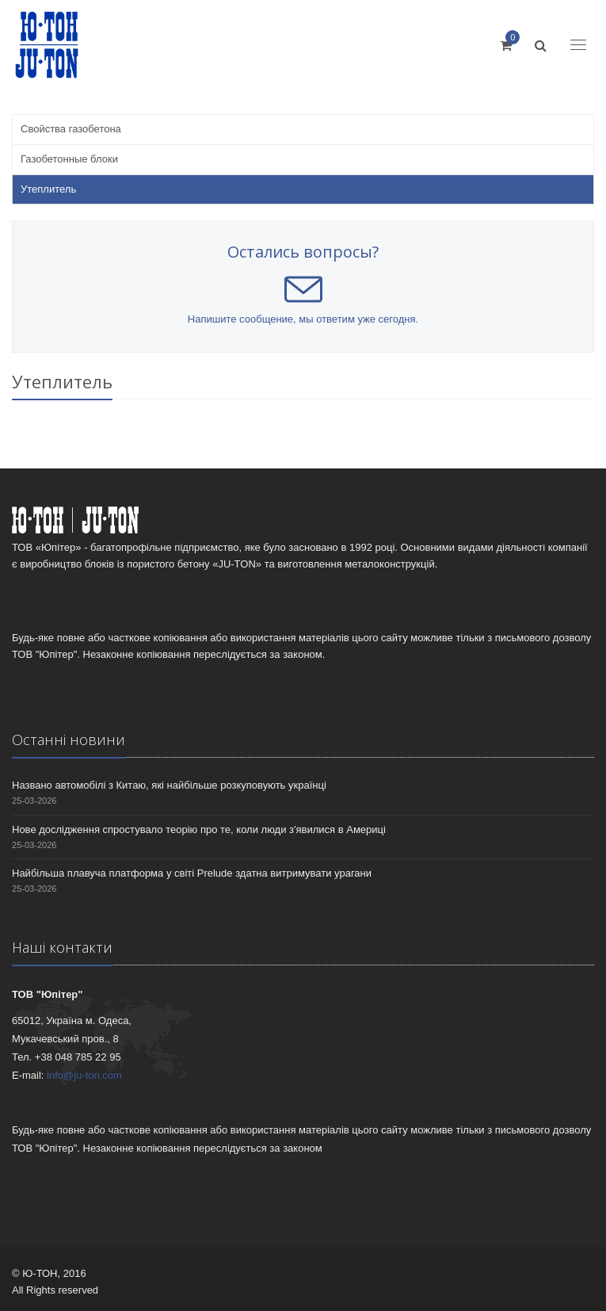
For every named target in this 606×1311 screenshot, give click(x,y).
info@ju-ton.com (84, 1075)
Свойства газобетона (71, 129)
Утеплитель (48, 189)
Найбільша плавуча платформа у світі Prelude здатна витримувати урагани (192, 873)
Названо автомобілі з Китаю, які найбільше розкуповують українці (169, 785)
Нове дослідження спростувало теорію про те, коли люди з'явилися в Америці (199, 829)
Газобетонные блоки (69, 159)
